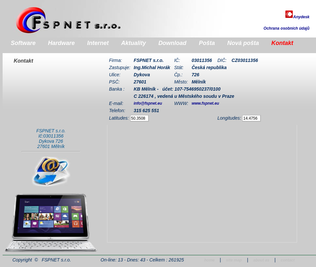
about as (261, 260)
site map (234, 260)
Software (23, 43)
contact (288, 260)
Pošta (207, 43)
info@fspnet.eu (148, 103)
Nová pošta (243, 43)
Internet (98, 43)
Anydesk (297, 17)
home (209, 260)
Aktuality (133, 43)
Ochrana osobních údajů (286, 28)
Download (172, 43)
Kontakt (282, 43)
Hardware (61, 43)
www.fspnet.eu (205, 103)
